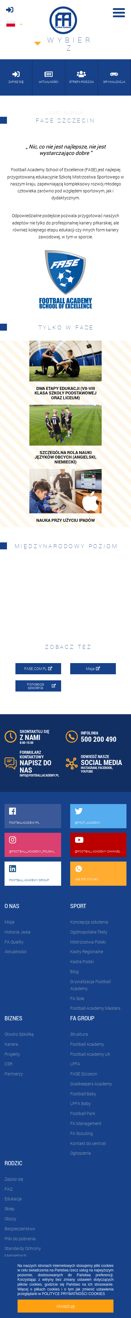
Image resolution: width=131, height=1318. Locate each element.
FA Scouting (81, 1133)
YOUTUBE (87, 771)
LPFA (75, 1064)
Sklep (10, 1209)
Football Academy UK (90, 1054)
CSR (8, 1064)
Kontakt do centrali (88, 1143)
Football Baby (83, 1094)
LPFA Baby (80, 1103)
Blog (74, 971)
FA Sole (77, 998)
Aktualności (16, 951)
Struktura (79, 1034)
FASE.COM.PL (38, 668)
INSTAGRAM (89, 767)
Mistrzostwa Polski (88, 942)
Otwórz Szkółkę (19, 1034)
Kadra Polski (82, 961)
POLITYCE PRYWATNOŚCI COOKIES (73, 1294)
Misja (93, 668)
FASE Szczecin (83, 1074)
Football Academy (87, 1044)
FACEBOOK (105, 767)
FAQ (8, 1189)
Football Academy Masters (95, 1008)
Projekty (12, 1054)
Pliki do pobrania (20, 1238)
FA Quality (14, 942)
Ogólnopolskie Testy (88, 932)
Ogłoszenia (80, 1153)
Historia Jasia (18, 932)
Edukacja (13, 1199)
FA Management (85, 1123)
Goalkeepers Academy (91, 1084)
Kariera (11, 1044)
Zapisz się (14, 1179)
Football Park (82, 1113)
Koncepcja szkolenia (41, 686)
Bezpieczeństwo (20, 1228)
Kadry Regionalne (86, 951)
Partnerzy (14, 1074)
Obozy (10, 1219)
